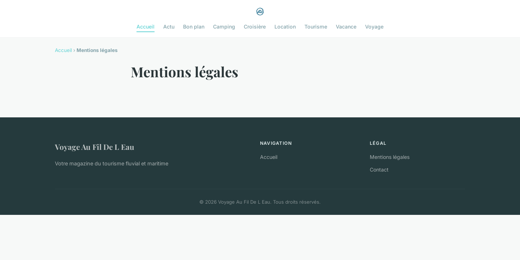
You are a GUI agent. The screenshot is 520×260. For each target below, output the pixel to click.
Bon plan (193, 26)
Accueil (145, 26)
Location (285, 26)
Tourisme (315, 26)
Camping (224, 26)
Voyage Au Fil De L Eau (94, 147)
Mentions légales (390, 157)
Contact (379, 169)
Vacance (346, 26)
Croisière (255, 26)
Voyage (374, 26)
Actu (168, 26)
